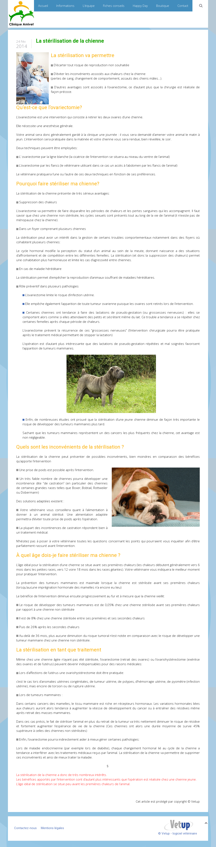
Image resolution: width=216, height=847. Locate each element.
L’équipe (89, 6)
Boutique (162, 6)
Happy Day (140, 6)
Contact (182, 6)
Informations (65, 6)
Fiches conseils (113, 6)
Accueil (43, 6)
